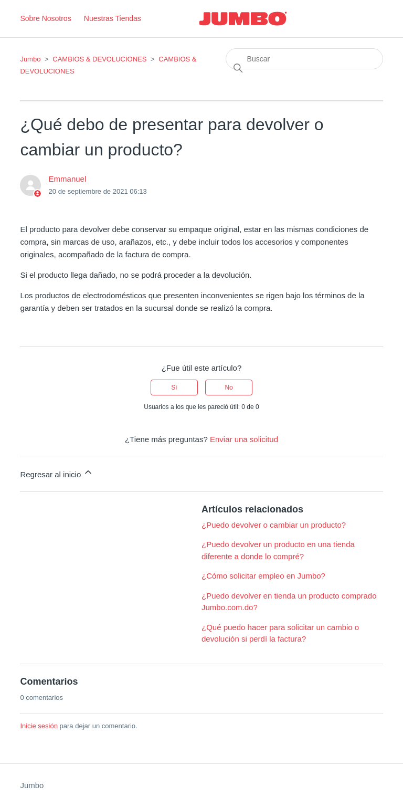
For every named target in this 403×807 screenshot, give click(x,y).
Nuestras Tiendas (112, 18)
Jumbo (30, 59)
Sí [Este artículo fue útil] (174, 387)
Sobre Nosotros (45, 18)
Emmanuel (68, 178)
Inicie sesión (39, 726)
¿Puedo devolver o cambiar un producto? (274, 524)
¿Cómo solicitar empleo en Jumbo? (263, 575)
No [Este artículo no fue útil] (228, 387)
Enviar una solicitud (244, 439)
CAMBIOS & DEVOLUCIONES (99, 59)
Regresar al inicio (56, 473)
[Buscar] (304, 58)
